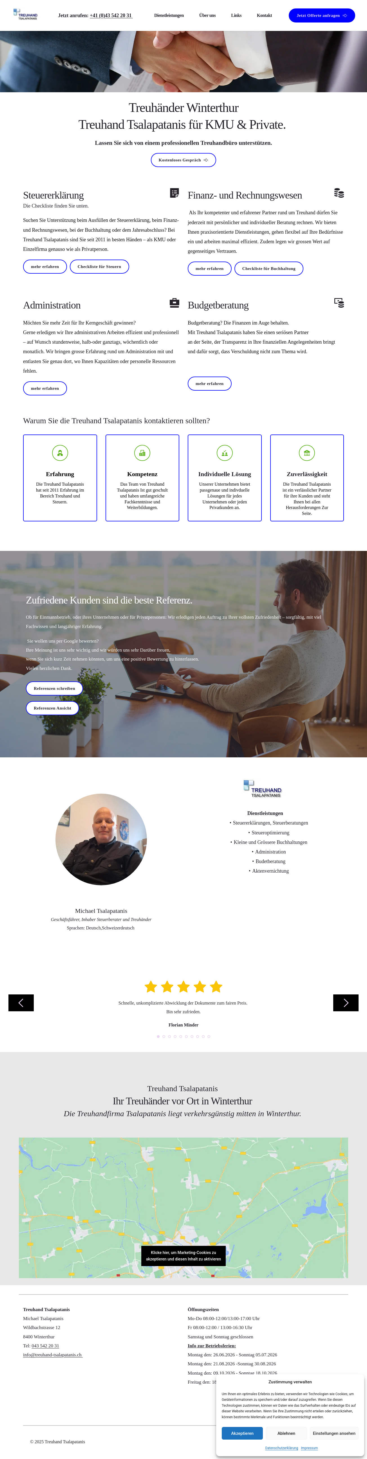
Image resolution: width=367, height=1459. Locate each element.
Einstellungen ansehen (334, 1433)
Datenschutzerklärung (281, 1448)
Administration (51, 305)
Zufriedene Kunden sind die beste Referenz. (109, 600)
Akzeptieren (242, 1433)
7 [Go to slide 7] (192, 1036)
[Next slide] (346, 1002)
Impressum (309, 1448)
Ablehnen (286, 1433)
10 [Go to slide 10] (208, 1036)
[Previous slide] (21, 1002)
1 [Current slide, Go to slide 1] (158, 1036)
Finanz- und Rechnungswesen (245, 195)
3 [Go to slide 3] (169, 1036)
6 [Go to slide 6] (186, 1036)
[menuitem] (169, 16)
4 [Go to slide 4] (175, 1036)
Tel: (27, 1345)
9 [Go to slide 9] (203, 1036)
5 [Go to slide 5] (180, 1036)
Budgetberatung (218, 305)
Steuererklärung (53, 195)
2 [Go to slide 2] (163, 1036)
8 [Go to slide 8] (197, 1036)
